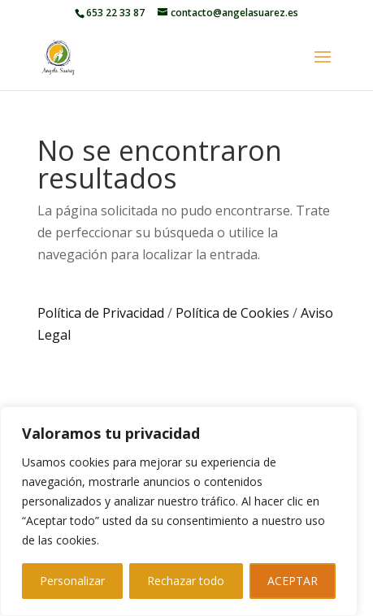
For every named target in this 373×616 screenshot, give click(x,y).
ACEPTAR (292, 580)
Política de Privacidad (100, 313)
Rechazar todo (185, 580)
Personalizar (72, 580)
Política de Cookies (232, 313)
